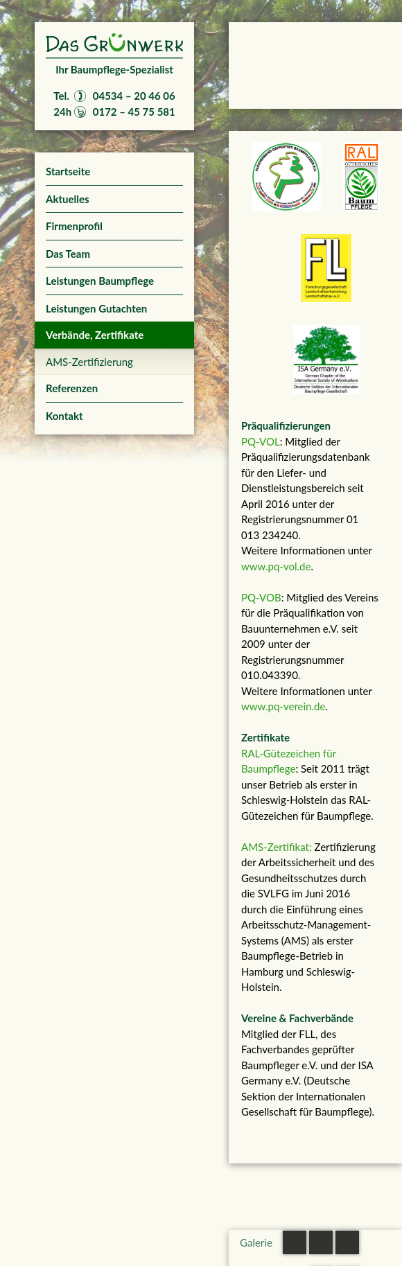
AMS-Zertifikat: (276, 847)
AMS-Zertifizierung (89, 361)
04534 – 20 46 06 (134, 95)
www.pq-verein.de (283, 706)
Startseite (68, 171)
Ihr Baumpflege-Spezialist (114, 69)
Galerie (256, 1242)
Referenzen (72, 388)
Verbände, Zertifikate (94, 334)
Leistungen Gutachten (96, 308)
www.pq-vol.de (276, 566)
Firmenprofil (74, 226)
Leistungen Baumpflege (100, 280)
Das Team (68, 253)
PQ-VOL (260, 441)
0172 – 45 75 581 (134, 111)
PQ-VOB (261, 597)
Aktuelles (67, 199)
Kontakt (64, 416)
